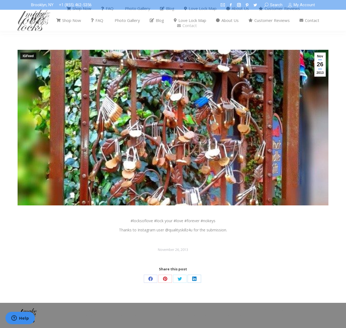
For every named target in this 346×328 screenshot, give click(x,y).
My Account (301, 5)
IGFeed (28, 56)
